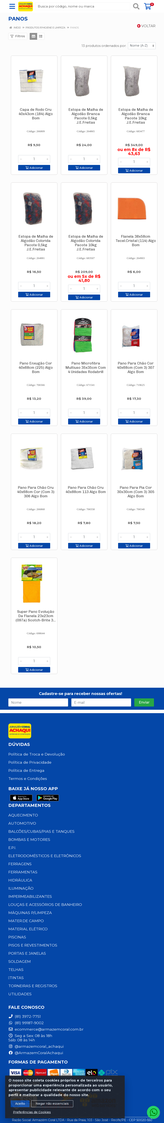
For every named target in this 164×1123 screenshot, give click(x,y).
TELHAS (15, 969)
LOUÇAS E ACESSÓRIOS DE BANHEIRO (45, 904)
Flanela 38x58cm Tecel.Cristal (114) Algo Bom (136, 240)
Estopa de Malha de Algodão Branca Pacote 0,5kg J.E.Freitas (85, 115)
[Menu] (12, 6)
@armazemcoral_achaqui (36, 1046)
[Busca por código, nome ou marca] (82, 6)
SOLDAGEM (19, 961)
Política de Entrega (26, 770)
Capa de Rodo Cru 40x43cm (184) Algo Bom (36, 113)
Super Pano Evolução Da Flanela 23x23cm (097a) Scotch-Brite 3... (36, 615)
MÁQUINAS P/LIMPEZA (30, 912)
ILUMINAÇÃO (21, 888)
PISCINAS (17, 937)
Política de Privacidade (29, 762)
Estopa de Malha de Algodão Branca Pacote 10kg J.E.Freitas (135, 115)
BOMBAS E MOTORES (29, 839)
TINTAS (16, 977)
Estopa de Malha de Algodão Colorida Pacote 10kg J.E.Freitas (85, 242)
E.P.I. (12, 847)
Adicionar (34, 167)
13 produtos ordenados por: (104, 46)
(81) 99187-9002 (26, 1023)
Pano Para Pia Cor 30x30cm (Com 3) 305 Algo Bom (135, 491)
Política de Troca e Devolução (36, 754)
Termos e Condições (27, 778)
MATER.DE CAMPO (26, 921)
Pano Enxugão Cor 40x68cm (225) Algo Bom (36, 367)
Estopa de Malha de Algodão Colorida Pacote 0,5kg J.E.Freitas (35, 242)
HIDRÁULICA (20, 880)
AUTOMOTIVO (22, 823)
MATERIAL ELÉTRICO (28, 929)
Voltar (146, 26)
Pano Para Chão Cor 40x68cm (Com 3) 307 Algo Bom (135, 367)
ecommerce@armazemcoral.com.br (45, 1029)
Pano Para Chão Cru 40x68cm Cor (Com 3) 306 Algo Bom (35, 491)
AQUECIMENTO (23, 815)
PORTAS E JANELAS (27, 953)
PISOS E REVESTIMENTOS (32, 945)
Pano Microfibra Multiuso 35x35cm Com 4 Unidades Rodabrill (85, 367)
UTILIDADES (20, 994)
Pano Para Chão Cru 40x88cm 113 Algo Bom (86, 489)
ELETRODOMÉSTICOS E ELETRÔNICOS (44, 855)
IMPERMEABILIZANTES (30, 896)
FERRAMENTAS (22, 872)
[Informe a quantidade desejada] (34, 159)
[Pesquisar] (136, 6)
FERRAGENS (20, 864)
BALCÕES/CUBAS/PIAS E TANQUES (41, 831)
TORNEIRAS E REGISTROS (32, 986)
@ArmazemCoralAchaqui (35, 1052)
